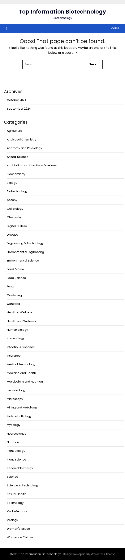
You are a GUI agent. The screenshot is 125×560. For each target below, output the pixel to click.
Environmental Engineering (25, 252)
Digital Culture (17, 226)
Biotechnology (17, 191)
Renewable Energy (20, 468)
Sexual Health (16, 494)
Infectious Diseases (21, 347)
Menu (114, 28)
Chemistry (14, 217)
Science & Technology (22, 485)
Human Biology (17, 330)
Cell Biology (15, 209)
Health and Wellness (21, 321)
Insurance (14, 356)
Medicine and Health (21, 373)
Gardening (14, 295)
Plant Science (16, 459)
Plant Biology (16, 451)
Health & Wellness (19, 312)
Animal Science (17, 157)
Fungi (10, 286)
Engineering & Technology (25, 243)
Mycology (13, 425)
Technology (15, 503)
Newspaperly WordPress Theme (94, 554)
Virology (12, 520)
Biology (12, 183)
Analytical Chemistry (21, 139)
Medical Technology (21, 364)
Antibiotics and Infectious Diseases (32, 165)
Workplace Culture (20, 537)
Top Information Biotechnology (62, 11)
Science (12, 477)
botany (12, 200)
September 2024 (19, 109)
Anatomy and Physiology (24, 148)
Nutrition (13, 442)
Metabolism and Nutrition (25, 381)
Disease (12, 235)
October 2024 (16, 100)
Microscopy (15, 399)
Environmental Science (23, 260)
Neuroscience (16, 434)
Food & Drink (15, 269)
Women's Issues (18, 529)
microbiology (16, 390)
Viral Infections (17, 511)
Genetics (13, 304)
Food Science (16, 278)
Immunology (15, 338)
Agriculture (14, 131)
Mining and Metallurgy (22, 407)
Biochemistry (16, 174)
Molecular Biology (19, 416)
